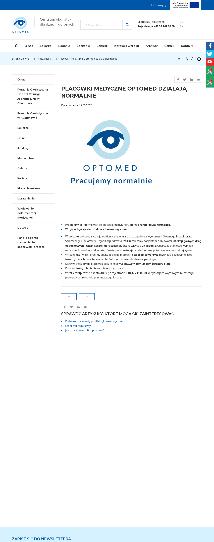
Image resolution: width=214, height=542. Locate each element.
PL (181, 22)
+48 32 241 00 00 (164, 26)
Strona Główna (20, 58)
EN (182, 26)
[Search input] (101, 25)
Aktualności (44, 58)
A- (193, 58)
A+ (180, 58)
